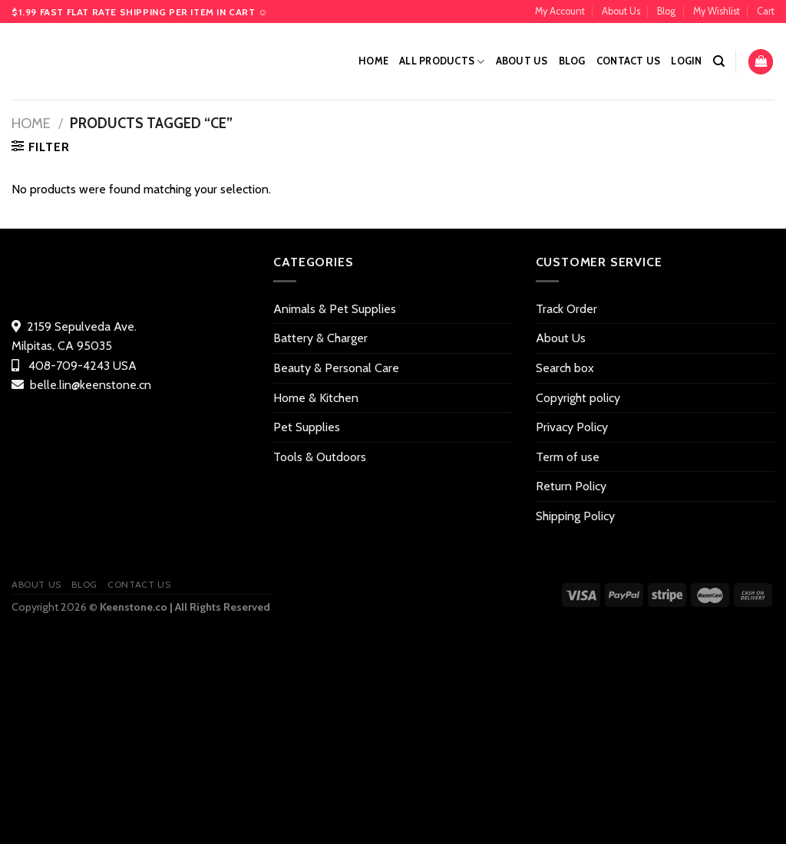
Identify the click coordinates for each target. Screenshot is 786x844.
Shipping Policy (575, 516)
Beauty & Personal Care (336, 368)
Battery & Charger (320, 338)
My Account (560, 11)
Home (373, 61)
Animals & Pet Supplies (334, 309)
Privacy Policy (572, 427)
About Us (621, 11)
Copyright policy (578, 398)
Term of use (567, 457)
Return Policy (571, 486)
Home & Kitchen (315, 398)
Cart (765, 11)
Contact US (628, 61)
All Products (442, 61)
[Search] (719, 61)
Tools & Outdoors (319, 457)
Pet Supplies (306, 427)
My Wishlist (716, 11)
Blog (666, 11)
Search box (565, 368)
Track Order (566, 309)
